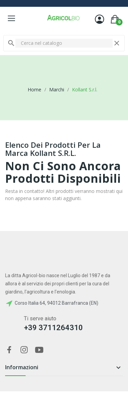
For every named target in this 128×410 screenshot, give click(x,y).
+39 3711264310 (53, 327)
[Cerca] (64, 43)
